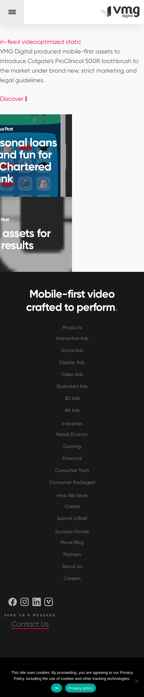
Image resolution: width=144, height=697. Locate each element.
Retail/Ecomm (72, 434)
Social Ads (72, 350)
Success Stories (72, 531)
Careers (72, 578)
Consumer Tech (72, 470)
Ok (56, 688)
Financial (72, 458)
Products (72, 327)
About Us (72, 566)
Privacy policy (80, 688)
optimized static (59, 41)
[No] (137, 681)
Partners (72, 554)
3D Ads (72, 398)
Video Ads (72, 374)
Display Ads (72, 362)
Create (72, 506)
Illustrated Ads (72, 386)
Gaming (72, 446)
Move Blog (72, 542)
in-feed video (18, 41)
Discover (13, 98)
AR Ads (72, 410)
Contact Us (30, 624)
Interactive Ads (72, 338)
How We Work (72, 495)
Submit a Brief (72, 518)
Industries (72, 423)
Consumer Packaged (72, 482)
